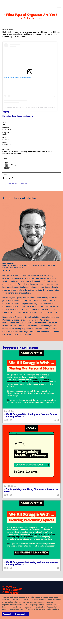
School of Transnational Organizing (38, 281)
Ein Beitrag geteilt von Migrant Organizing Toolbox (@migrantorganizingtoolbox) (30, 107)
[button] (59, 6)
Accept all (7, 614)
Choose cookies (21, 614)
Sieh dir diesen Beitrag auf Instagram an (17, 77)
